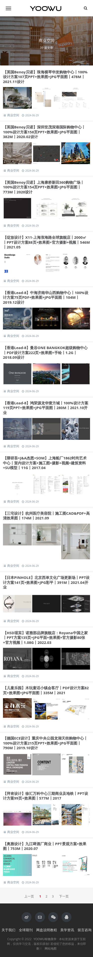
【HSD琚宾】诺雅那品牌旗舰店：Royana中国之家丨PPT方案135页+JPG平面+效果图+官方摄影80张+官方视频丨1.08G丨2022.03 (45, 637)
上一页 (29, 896)
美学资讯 (67, 929)
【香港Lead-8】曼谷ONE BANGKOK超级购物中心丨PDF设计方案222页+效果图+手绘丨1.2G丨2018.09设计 (45, 352)
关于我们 (8, 929)
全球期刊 (26, 929)
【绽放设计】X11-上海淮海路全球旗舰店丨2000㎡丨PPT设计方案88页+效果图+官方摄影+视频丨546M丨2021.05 (46, 242)
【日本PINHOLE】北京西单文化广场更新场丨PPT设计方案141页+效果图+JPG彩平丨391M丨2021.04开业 (46, 582)
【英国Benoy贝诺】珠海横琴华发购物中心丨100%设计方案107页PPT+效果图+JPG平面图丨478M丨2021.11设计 (45, 76)
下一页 (64, 896)
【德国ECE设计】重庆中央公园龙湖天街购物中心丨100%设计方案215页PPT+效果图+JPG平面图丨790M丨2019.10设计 (45, 743)
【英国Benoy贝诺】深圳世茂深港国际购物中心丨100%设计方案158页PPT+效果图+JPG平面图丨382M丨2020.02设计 (44, 131)
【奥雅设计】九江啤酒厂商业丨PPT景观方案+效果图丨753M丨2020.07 (44, 846)
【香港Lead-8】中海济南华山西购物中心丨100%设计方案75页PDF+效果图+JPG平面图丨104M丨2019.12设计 (45, 297)
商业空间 (13, 115)
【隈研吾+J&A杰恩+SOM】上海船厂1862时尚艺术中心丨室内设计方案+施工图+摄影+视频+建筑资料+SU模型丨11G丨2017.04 (45, 462)
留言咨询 (85, 929)
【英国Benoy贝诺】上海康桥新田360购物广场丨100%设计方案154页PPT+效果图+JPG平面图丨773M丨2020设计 (43, 187)
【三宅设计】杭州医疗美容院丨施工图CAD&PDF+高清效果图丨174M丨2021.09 (46, 516)
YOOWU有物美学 (45, 939)
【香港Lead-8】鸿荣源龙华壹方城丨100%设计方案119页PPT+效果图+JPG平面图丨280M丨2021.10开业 (45, 407)
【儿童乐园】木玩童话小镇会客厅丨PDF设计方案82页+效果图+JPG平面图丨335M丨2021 (46, 690)
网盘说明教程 (46, 929)
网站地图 (51, 948)
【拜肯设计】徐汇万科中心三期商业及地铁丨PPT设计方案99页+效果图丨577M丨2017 (45, 796)
